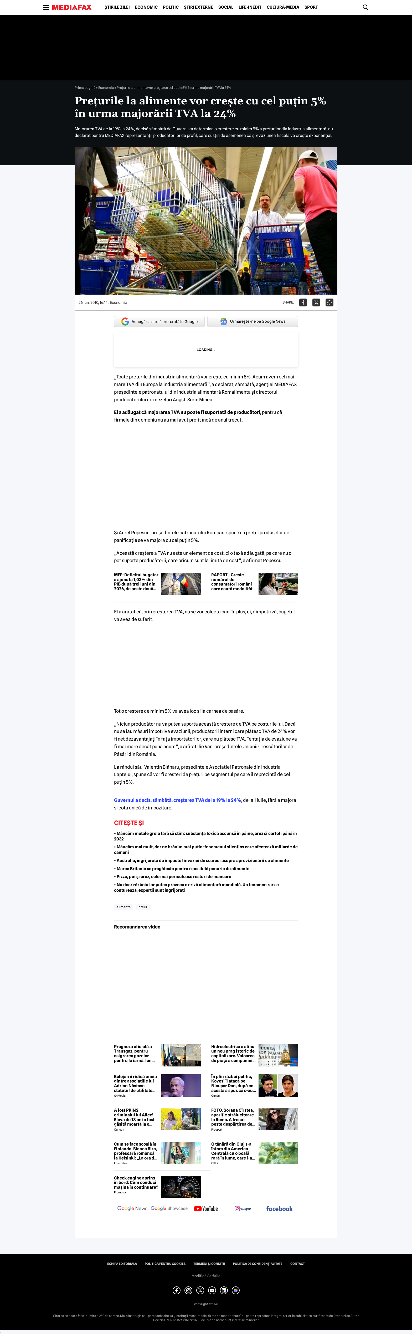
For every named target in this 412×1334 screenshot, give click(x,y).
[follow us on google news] (132, 1209)
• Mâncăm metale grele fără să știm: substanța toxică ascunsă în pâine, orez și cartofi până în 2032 (205, 836)
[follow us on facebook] (279, 1209)
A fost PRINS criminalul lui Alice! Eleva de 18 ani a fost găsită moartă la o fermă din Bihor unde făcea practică (135, 1117)
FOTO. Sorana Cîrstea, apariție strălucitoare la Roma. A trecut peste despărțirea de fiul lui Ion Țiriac (232, 1117)
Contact (297, 1264)
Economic (146, 7)
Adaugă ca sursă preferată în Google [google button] (159, 321)
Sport (311, 7)
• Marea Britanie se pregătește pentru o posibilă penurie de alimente (181, 868)
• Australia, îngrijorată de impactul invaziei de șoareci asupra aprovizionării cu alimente (201, 860)
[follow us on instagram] (242, 1209)
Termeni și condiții (209, 1264)
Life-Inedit (250, 7)
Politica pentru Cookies (165, 1264)
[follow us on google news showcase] (169, 1209)
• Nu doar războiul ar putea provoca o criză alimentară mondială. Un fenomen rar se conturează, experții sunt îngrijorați (196, 887)
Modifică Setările (206, 1276)
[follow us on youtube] (206, 1209)
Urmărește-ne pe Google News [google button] (253, 321)
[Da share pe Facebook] (303, 302)
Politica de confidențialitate (257, 1264)
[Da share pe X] (316, 302)
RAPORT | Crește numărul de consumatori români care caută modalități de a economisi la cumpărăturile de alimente (232, 582)
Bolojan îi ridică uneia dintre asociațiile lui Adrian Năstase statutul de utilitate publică (135, 1083)
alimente (124, 907)
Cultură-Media (283, 7)
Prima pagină (85, 87)
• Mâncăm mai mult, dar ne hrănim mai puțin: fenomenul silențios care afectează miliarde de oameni (206, 849)
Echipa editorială (122, 1264)
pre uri (143, 907)
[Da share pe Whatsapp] (329, 302)
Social (225, 7)
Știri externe (198, 7)
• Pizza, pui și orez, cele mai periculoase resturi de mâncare (172, 876)
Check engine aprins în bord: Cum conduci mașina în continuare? (136, 1183)
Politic (171, 7)
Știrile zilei (117, 7)
